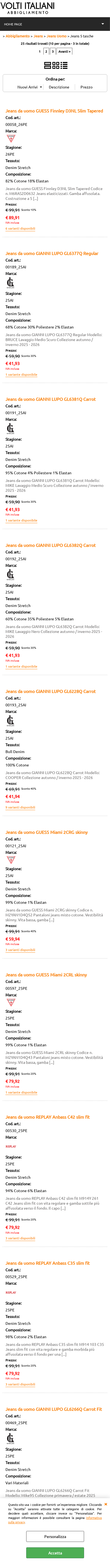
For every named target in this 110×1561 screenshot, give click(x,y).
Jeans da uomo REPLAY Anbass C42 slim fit (47, 1116)
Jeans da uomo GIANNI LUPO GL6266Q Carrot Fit (53, 1409)
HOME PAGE (13, 24)
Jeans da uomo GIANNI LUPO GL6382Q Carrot (50, 545)
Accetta (55, 1552)
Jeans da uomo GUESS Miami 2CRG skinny (46, 832)
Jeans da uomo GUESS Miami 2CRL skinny (46, 974)
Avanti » (64, 51)
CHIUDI (105, 1503)
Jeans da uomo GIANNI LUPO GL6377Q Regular (51, 253)
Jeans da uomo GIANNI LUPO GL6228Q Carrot (50, 691)
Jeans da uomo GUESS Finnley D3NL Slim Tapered (54, 110)
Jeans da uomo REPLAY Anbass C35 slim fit (47, 1263)
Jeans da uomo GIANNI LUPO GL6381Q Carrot (50, 399)
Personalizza (55, 1536)
